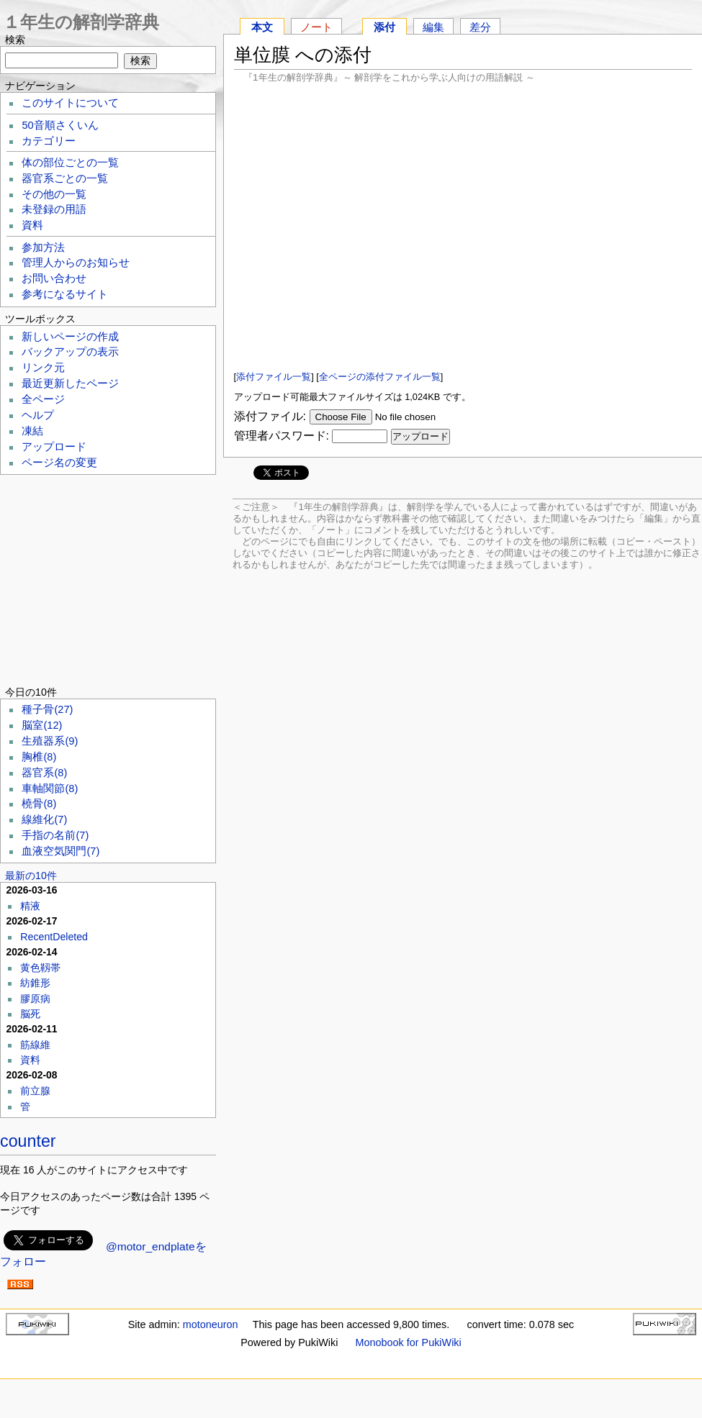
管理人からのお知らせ (76, 262)
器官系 (44, 772)
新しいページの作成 (70, 336)
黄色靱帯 (40, 967)
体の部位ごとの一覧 (70, 162)
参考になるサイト (65, 294)
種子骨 (47, 709)
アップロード (54, 447)
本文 (262, 27)
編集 (433, 27)
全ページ (43, 399)
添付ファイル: (270, 416)
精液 (30, 906)
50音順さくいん (60, 125)
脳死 (30, 1013)
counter (28, 1141)
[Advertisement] (462, 226)
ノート (316, 27)
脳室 (42, 725)
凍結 (32, 431)
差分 (480, 27)
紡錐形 (35, 982)
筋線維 (35, 1044)
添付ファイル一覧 (273, 376)
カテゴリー (49, 141)
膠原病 (35, 998)
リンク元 (43, 367)
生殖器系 (50, 741)
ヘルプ (38, 415)
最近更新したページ (70, 383)
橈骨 (39, 803)
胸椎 (39, 757)
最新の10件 (31, 875)
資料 (32, 225)
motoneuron (210, 1324)
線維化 (44, 819)
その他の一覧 (54, 194)
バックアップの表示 (70, 352)
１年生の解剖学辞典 (81, 22)
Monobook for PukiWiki (409, 1342)
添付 (384, 27)
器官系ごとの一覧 (65, 178)
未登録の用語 (54, 209)
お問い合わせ (54, 278)
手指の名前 (55, 835)
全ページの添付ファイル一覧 (380, 376)
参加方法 (43, 247)
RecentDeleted (54, 936)
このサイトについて (70, 103)
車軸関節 (50, 788)
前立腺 (35, 1090)
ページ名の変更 (59, 462)
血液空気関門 (60, 851)
